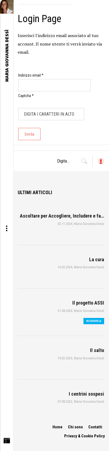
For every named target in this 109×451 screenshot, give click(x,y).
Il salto (97, 350)
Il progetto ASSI (88, 303)
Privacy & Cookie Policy (84, 436)
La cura (96, 259)
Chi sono (75, 427)
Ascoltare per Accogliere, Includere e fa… (62, 216)
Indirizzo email (30, 75)
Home (57, 427)
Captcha (26, 96)
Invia (29, 134)
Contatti (95, 427)
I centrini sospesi (86, 394)
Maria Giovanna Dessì (89, 224)
